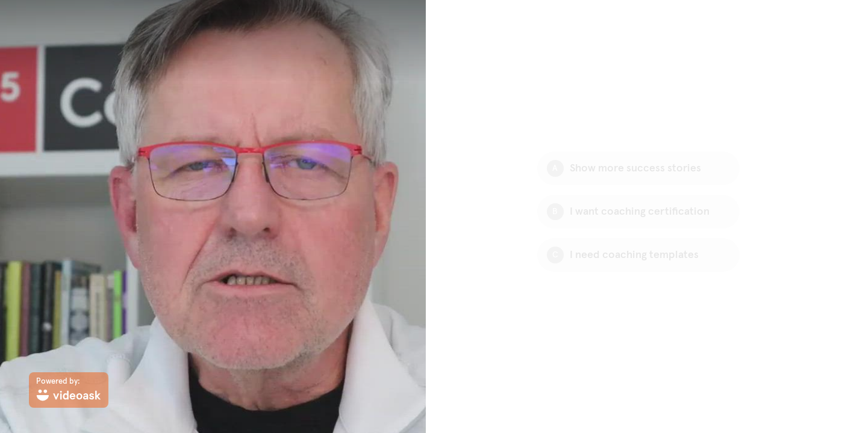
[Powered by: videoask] (68, 390)
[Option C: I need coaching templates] (638, 255)
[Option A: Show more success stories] (638, 168)
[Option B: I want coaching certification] (638, 212)
